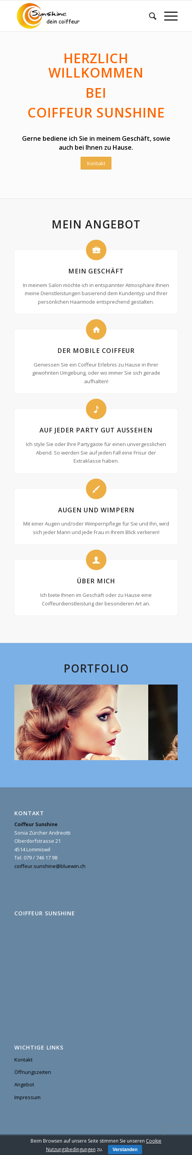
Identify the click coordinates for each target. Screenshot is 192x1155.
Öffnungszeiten (32, 1072)
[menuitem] (148, 15)
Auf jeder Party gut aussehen (96, 430)
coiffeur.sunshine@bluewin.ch (50, 866)
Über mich (96, 581)
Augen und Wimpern (96, 510)
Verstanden (125, 1149)
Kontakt (23, 1059)
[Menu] (167, 15)
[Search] (148, 15)
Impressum (27, 1097)
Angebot (24, 1084)
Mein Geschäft (96, 271)
